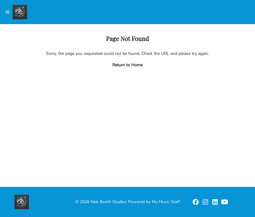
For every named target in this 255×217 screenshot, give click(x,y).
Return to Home (127, 65)
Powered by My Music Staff (154, 202)
